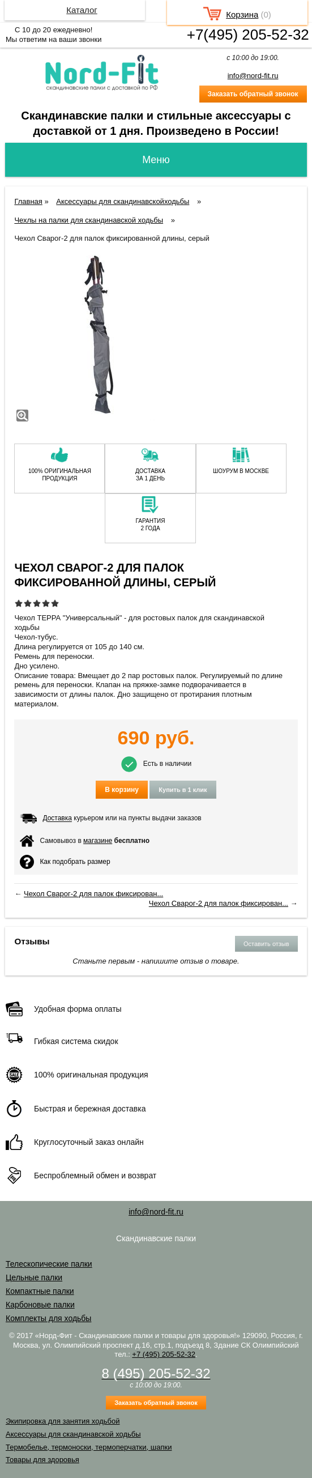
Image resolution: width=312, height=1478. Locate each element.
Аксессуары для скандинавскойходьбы (122, 201)
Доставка (57, 819)
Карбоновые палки (40, 1304)
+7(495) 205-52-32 (248, 34)
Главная (28, 201)
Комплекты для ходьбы (48, 1318)
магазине (97, 841)
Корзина (242, 14)
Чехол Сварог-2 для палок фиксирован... (93, 893)
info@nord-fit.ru (253, 75)
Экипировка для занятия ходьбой (62, 1421)
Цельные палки (34, 1277)
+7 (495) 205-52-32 (163, 1354)
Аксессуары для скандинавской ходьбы (73, 1434)
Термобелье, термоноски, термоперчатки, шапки (89, 1447)
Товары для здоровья (42, 1459)
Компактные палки (40, 1291)
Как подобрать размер (65, 862)
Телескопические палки (49, 1263)
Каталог (81, 10)
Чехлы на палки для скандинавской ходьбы (88, 220)
